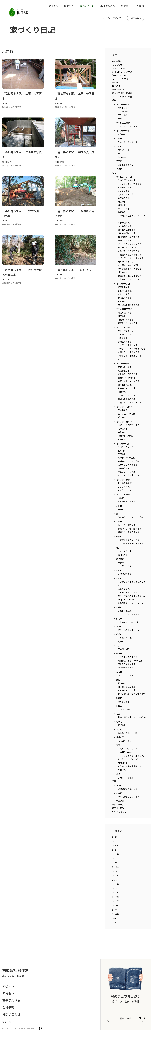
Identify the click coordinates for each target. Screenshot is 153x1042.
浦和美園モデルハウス (122, 71)
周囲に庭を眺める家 (126, 398)
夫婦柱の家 (123, 428)
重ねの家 (120, 801)
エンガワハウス (125, 566)
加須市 (119, 570)
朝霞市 (119, 536)
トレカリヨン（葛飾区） (128, 759)
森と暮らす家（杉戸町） (128, 732)
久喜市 (119, 618)
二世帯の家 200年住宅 (128, 622)
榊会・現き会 (118, 804)
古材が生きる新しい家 (127, 345)
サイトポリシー (9, 1021)
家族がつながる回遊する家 (129, 528)
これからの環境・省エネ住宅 (130, 543)
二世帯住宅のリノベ (126, 331)
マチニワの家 (124, 294)
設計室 (115, 82)
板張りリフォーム (125, 447)
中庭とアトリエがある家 (128, 381)
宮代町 (119, 721)
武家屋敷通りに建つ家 (127, 789)
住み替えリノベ (125, 334)
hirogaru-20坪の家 (126, 599)
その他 (119, 168)
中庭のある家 (124, 468)
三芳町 (119, 161)
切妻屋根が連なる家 (126, 233)
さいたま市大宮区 (124, 283)
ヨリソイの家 (124, 486)
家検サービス (118, 89)
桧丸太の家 (123, 338)
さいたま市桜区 (123, 130)
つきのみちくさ (125, 226)
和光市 (119, 671)
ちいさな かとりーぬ (127, 141)
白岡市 (119, 705)
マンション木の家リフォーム (130, 475)
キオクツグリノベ (125, 490)
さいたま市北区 (123, 443)
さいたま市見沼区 (124, 421)
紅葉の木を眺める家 (126, 501)
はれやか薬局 (124, 111)
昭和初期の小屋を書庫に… (129, 236)
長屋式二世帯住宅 (125, 194)
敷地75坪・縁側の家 (127, 377)
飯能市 (119, 698)
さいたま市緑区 (123, 363)
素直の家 (122, 301)
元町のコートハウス (126, 261)
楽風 (120, 118)
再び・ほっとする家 (126, 395)
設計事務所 (117, 61)
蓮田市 (119, 679)
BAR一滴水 (122, 115)
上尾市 (119, 138)
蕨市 (118, 513)
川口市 (119, 146)
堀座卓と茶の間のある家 (128, 532)
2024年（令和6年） (120, 68)
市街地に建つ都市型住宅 (128, 247)
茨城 (118, 774)
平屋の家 (122, 454)
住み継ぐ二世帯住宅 (126, 229)
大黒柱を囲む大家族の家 (128, 251)
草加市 (119, 645)
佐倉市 (119, 785)
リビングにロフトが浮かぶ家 (130, 258)
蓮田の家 (122, 683)
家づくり (53, 6)
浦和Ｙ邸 (122, 205)
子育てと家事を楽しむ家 (128, 539)
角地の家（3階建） (126, 435)
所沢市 (119, 653)
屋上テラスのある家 (126, 471)
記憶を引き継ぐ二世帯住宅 (129, 275)
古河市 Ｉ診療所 (125, 777)
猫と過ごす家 (124, 588)
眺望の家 (122, 212)
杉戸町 (119, 729)
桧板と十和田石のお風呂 (128, 425)
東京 (118, 745)
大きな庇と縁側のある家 (128, 304)
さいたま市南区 (123, 122)
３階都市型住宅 (125, 610)
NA (119, 153)
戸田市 (119, 505)
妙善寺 (121, 562)
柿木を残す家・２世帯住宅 (129, 268)
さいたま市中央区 (124, 309)
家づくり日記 (87, 6)
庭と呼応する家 (125, 290)
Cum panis (122, 156)
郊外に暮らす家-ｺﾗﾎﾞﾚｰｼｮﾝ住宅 (132, 717)
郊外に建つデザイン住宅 (128, 796)
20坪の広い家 (124, 709)
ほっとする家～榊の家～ (123, 93)
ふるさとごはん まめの (128, 126)
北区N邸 (121, 450)
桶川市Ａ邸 (123, 554)
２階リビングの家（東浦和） (130, 402)
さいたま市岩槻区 (124, 406)
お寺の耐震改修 (125, 483)
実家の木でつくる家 (126, 690)
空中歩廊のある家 (125, 667)
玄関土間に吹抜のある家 (128, 352)
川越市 (119, 607)
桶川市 (119, 547)
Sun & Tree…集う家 (126, 413)
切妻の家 (122, 316)
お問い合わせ (11, 1014)
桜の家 (121, 498)
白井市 (119, 793)
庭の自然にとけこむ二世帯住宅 (131, 693)
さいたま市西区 (123, 479)
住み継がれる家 (125, 384)
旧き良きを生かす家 (126, 686)
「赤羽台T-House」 (126, 752)
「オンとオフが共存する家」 (130, 183)
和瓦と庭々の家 (125, 312)
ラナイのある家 (125, 551)
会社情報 (139, 6)
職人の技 (116, 86)
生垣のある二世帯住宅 (127, 656)
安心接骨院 (123, 134)
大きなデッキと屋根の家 (128, 614)
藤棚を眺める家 (125, 240)
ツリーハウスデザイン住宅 (129, 243)
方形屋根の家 (124, 222)
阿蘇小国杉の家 (125, 367)
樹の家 (121, 509)
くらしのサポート (120, 64)
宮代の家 (122, 725)
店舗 (114, 100)
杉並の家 (122, 769)
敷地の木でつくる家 (126, 388)
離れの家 (122, 417)
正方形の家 (123, 410)
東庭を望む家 (124, 370)
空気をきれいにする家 (127, 323)
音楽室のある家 (125, 187)
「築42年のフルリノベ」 (129, 748)
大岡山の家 (123, 762)
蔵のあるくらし (125, 107)
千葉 (114, 781)
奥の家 (121, 641)
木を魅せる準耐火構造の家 (129, 766)
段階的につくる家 (125, 319)
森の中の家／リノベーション (130, 603)
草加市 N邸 (123, 649)
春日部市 (120, 559)
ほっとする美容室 (125, 164)
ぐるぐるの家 (124, 191)
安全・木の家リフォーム (128, 629)
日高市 (119, 713)
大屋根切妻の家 (125, 574)
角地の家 (122, 391)
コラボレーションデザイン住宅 (131, 348)
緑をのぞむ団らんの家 (127, 374)
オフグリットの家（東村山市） (131, 755)
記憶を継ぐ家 (124, 287)
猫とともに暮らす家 (126, 525)
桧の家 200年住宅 (126, 457)
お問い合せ (135, 18)
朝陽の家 (122, 201)
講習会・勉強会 (119, 808)
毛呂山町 (120, 737)
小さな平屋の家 (125, 637)
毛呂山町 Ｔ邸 (125, 740)
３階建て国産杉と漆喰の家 (129, 254)
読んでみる (126, 1018)
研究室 (124, 6)
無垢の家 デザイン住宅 (128, 461)
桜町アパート (124, 149)
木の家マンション (125, 439)
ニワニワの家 (124, 197)
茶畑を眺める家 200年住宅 (130, 660)
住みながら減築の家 (126, 180)
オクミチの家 (124, 208)
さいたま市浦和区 (124, 104)
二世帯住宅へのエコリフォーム (131, 595)
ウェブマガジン (109, 18)
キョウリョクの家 (125, 675)
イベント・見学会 (120, 78)
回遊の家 (122, 432)
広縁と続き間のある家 (127, 464)
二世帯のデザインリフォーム (130, 279)
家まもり (69, 6)
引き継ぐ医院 (124, 272)
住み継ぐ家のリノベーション (130, 592)
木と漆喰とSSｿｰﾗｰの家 (128, 265)
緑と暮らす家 (124, 701)
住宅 (114, 172)
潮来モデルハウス (120, 75)
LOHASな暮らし (119, 811)
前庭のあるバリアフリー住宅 (130, 517)
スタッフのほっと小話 (122, 96)
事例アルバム (107, 6)
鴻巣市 (119, 626)
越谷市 (119, 634)
